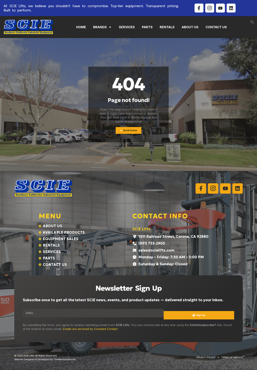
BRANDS (102, 27)
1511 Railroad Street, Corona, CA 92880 (173, 236)
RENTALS (167, 27)
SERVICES (127, 27)
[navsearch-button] (252, 22)
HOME (81, 27)
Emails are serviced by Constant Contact (90, 329)
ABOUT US (190, 27)
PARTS (147, 27)
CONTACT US (216, 27)
